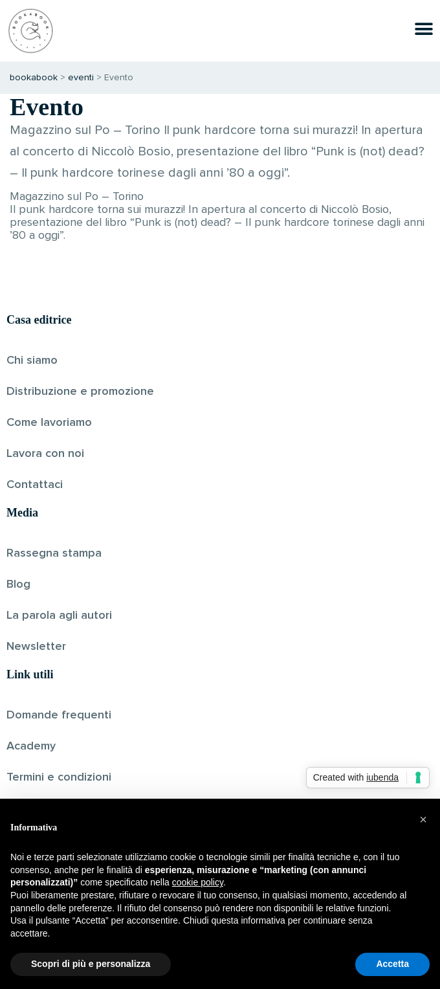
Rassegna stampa (54, 553)
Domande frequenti (58, 715)
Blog (18, 584)
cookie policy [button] (197, 882)
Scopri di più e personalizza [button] (90, 964)
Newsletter (36, 646)
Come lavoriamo (49, 422)
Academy (31, 746)
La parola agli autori (59, 615)
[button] (423, 819)
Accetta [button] (392, 964)
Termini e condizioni (58, 777)
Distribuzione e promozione (80, 391)
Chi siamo (32, 360)
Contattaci (34, 485)
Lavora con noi (45, 454)
